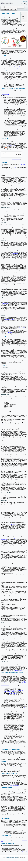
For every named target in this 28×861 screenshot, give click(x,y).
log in (15, 167)
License (22, 16)
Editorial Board (15, 6)
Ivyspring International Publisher (12, 857)
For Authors (21, 6)
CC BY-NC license (8, 332)
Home (2, 6)
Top (21, 21)
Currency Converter (16, 159)
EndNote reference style (12, 524)
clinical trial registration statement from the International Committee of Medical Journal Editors (14, 684)
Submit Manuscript (5, 9)
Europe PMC (14, 767)
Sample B (21, 670)
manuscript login (11, 145)
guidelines (3, 423)
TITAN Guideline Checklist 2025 (12, 785)
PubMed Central (16, 766)
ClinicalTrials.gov (12, 693)
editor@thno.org (5, 94)
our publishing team (9, 319)
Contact (14, 9)
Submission (23, 14)
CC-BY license (22, 327)
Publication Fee (24, 13)
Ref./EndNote (23, 19)
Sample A (16, 670)
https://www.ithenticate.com (20, 66)
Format (22, 18)
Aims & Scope (7, 6)
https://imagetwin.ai (17, 67)
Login (11, 9)
